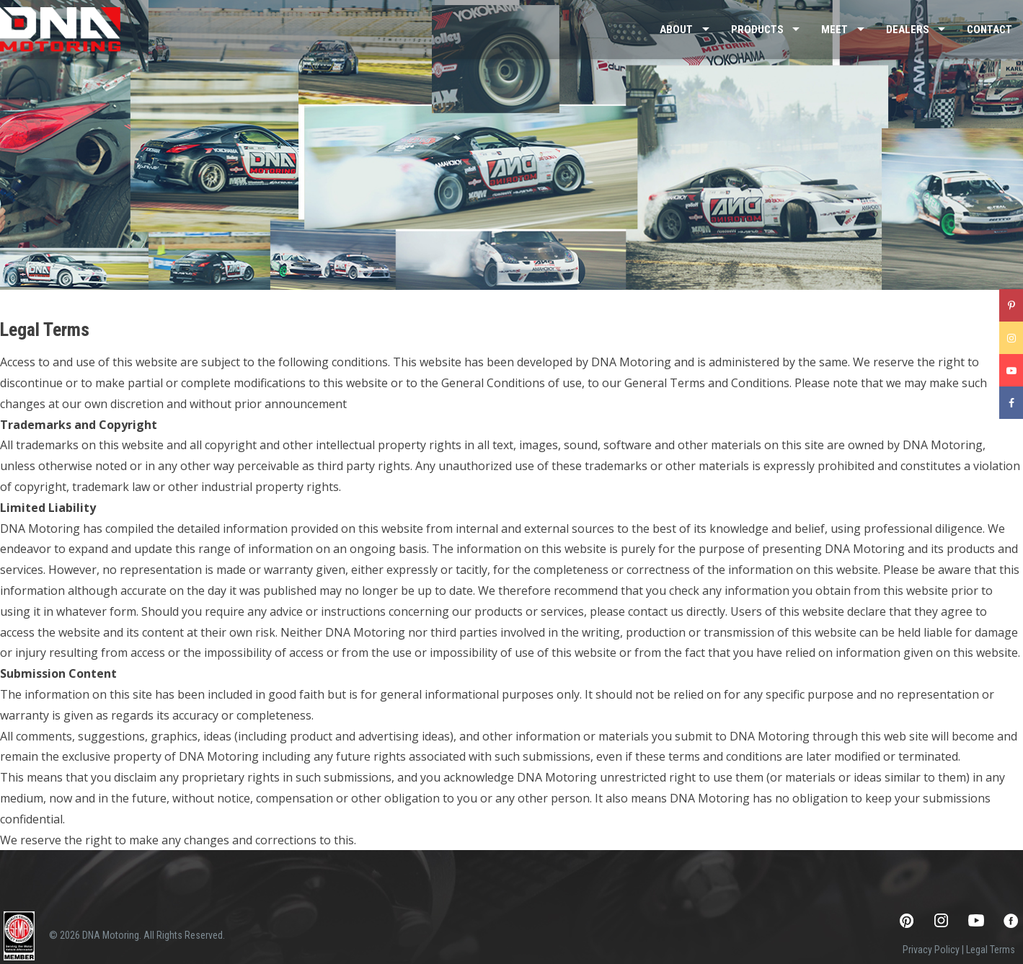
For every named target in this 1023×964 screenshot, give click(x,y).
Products (757, 29)
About (676, 29)
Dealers (907, 29)
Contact (989, 29)
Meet (834, 29)
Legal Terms (990, 949)
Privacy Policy (931, 949)
